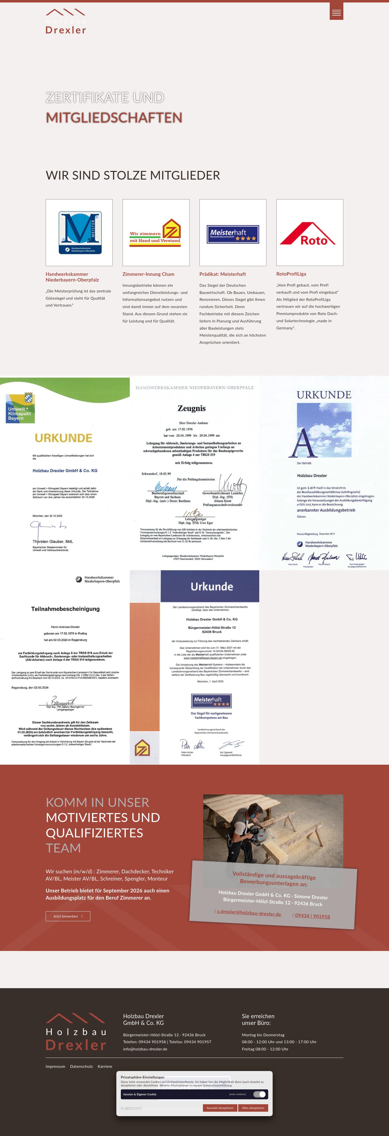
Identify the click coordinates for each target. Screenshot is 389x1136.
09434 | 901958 (311, 916)
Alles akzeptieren (253, 1107)
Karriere (105, 1066)
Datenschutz (81, 1066)
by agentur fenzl (131, 1107)
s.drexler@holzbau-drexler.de (247, 912)
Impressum (55, 1066)
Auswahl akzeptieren (220, 1107)
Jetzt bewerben (68, 916)
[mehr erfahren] (237, 1094)
